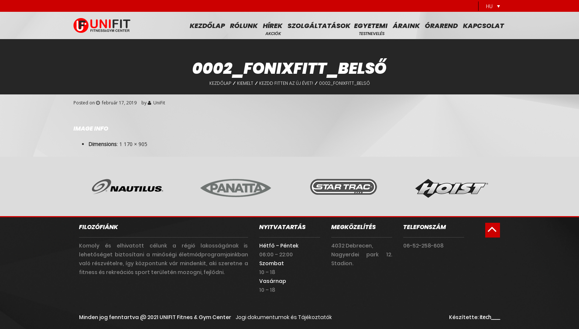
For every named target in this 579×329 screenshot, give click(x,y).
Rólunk (244, 26)
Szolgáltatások (319, 26)
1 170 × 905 (133, 144)
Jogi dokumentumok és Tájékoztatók (284, 317)
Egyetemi (371, 26)
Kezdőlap (207, 26)
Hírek (272, 26)
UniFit (159, 103)
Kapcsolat (483, 26)
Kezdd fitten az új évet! (286, 83)
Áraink (406, 26)
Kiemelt (245, 83)
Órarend (441, 26)
